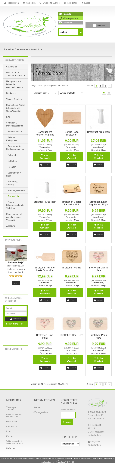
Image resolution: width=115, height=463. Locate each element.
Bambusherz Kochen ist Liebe (45, 133)
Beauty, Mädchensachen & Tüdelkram (15, 205)
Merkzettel (70, 3)
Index (8, 431)
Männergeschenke (16, 190)
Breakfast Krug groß (98, 131)
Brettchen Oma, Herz (45, 336)
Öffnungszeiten (40, 412)
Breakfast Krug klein (45, 201)
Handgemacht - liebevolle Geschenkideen (14, 84)
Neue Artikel (13, 348)
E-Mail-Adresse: (68, 409)
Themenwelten (14, 131)
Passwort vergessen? (14, 324)
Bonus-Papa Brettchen (71, 133)
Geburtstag (13, 155)
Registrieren (11, 3)
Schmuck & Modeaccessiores (15, 124)
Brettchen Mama (71, 267)
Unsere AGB (11, 421)
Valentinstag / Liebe (13, 174)
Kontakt (9, 436)
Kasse (85, 3)
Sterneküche (13, 196)
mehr (16, 283)
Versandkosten (45, 147)
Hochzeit (12, 167)
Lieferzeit (10, 448)
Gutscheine (11, 66)
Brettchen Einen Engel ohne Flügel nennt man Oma (98, 204)
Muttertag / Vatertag (12, 183)
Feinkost (11, 93)
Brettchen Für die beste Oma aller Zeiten (45, 270)
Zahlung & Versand (11, 408)
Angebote (10, 226)
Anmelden (29, 3)
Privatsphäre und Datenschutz (14, 415)
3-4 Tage (49, 150)
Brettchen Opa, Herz (71, 335)
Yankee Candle (14, 99)
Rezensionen (13, 240)
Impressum (11, 426)
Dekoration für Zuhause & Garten (15, 74)
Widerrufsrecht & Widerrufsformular (14, 442)
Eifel (9, 117)
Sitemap (37, 407)
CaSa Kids (12, 161)
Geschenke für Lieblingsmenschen (15, 148)
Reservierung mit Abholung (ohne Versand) (14, 217)
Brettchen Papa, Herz (98, 336)
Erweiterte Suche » (49, 3)
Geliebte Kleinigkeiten (12, 139)
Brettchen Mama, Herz (98, 269)
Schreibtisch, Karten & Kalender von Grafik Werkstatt (15, 108)
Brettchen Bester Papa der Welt (71, 203)
